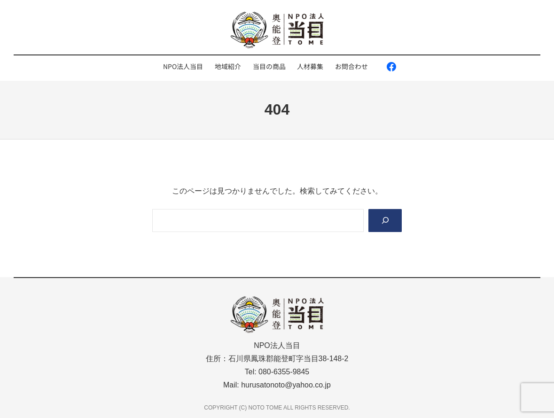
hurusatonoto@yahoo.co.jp (286, 385)
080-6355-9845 (283, 372)
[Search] (385, 220)
